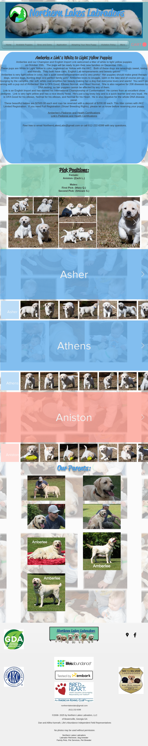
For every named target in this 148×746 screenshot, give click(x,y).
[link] (139, 44)
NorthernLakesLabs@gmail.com (61, 125)
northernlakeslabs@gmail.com (74, 705)
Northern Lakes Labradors (76, 12)
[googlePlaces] (127, 635)
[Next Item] (134, 222)
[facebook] (135, 635)
